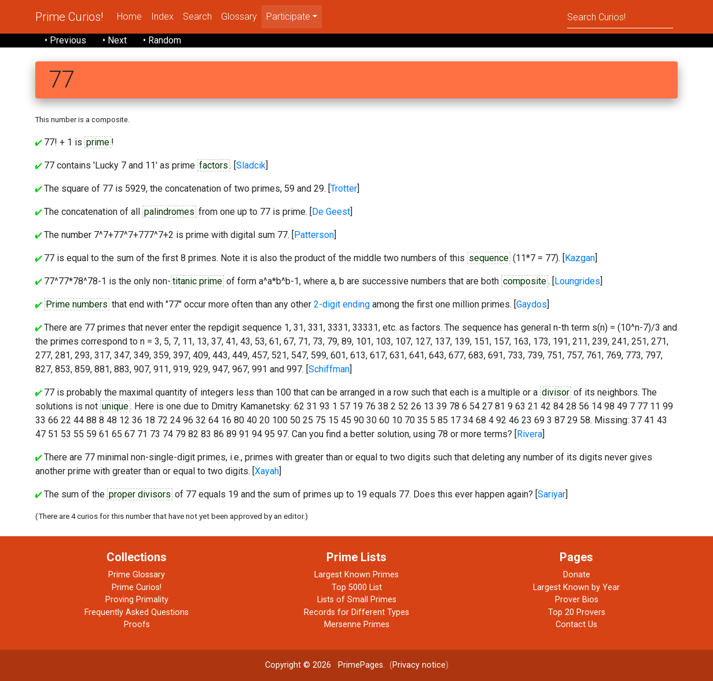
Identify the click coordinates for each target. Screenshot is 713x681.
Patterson (314, 234)
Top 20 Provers (576, 612)
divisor (555, 392)
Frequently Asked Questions (136, 612)
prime (97, 142)
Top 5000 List (357, 587)
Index (162, 16)
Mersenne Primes (356, 624)
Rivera (529, 434)
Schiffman (329, 369)
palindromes (169, 211)
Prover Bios (576, 600)
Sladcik (251, 165)
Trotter (343, 188)
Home (129, 16)
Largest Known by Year (576, 587)
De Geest (331, 211)
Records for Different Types (356, 612)
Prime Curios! (69, 17)
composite (524, 281)
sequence (489, 257)
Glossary (239, 16)
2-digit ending (342, 304)
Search (197, 16)
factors (213, 165)
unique (115, 406)
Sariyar (551, 494)
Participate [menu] (288, 16)
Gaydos (531, 304)
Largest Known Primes (356, 575)
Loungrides (577, 281)
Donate (576, 575)
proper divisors (140, 494)
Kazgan (580, 257)
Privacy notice (419, 665)
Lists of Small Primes (356, 600)
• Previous (65, 40)
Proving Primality (136, 600)
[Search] (620, 16)
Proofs (137, 624)
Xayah (267, 471)
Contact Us (576, 624)
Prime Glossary (136, 575)
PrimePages (360, 665)
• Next (114, 40)
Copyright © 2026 (298, 665)
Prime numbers (77, 304)
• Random (162, 40)
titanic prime (197, 281)
